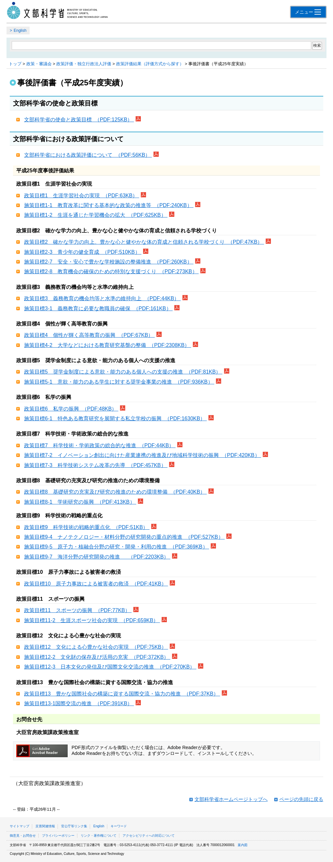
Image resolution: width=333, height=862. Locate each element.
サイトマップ (19, 826)
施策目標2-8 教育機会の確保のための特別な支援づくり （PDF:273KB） (111, 271)
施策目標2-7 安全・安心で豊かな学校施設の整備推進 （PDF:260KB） (108, 262)
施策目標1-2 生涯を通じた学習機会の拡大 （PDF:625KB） (95, 215)
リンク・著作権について (98, 835)
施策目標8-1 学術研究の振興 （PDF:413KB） (80, 502)
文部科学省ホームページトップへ (231, 799)
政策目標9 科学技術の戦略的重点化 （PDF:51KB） (87, 527)
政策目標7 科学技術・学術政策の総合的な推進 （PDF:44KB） (100, 445)
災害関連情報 (45, 826)
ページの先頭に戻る (301, 799)
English (20, 30)
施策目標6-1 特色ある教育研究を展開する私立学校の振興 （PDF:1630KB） (115, 418)
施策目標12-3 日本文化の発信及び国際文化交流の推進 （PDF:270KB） (110, 667)
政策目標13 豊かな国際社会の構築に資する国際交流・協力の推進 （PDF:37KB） (122, 693)
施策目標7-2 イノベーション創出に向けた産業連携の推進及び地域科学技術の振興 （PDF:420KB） (142, 455)
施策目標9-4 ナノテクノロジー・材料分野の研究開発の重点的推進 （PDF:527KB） (124, 537)
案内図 (242, 845)
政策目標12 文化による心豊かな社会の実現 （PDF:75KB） (96, 647)
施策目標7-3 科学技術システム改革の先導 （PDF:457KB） (95, 465)
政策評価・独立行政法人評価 (83, 63)
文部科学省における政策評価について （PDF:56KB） (88, 155)
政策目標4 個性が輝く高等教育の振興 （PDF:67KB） (89, 335)
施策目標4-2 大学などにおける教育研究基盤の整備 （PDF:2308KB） (107, 345)
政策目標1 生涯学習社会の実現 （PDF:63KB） (81, 195)
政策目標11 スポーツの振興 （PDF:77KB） (78, 610)
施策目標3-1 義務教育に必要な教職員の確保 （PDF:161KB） (98, 308)
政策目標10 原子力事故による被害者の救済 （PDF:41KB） (96, 583)
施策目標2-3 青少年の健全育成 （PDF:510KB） (82, 252)
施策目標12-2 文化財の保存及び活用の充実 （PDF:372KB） (97, 657)
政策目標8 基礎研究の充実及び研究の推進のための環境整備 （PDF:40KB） (115, 492)
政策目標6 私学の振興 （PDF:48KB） (71, 409)
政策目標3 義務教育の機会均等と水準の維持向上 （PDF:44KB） (102, 298)
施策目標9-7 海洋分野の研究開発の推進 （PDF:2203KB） (97, 557)
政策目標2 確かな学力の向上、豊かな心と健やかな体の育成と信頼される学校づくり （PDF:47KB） (144, 242)
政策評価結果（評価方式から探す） (150, 63)
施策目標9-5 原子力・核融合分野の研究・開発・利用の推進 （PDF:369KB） (116, 546)
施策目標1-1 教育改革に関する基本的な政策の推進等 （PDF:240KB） (108, 205)
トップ (15, 63)
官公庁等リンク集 (74, 826)
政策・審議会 (39, 63)
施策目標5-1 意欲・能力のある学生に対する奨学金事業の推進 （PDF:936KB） (119, 382)
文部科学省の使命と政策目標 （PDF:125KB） (79, 119)
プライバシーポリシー (58, 835)
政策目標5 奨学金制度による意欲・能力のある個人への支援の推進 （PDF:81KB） (123, 372)
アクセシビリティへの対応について (149, 835)
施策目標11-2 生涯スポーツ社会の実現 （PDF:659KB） (92, 620)
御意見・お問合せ (23, 835)
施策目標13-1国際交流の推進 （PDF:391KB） (79, 703)
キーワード (119, 826)
